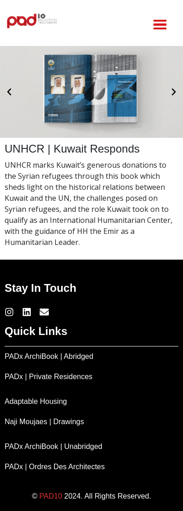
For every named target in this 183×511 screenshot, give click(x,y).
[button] (9, 92)
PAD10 (50, 496)
